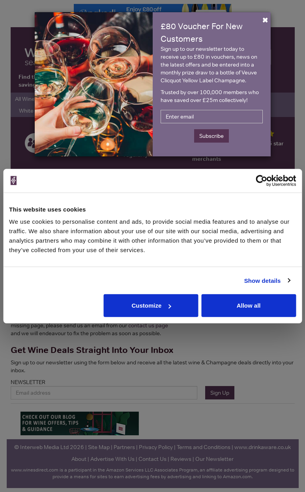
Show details (262, 280)
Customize (151, 305)
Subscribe (211, 135)
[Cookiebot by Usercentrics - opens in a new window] (261, 180)
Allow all (249, 305)
